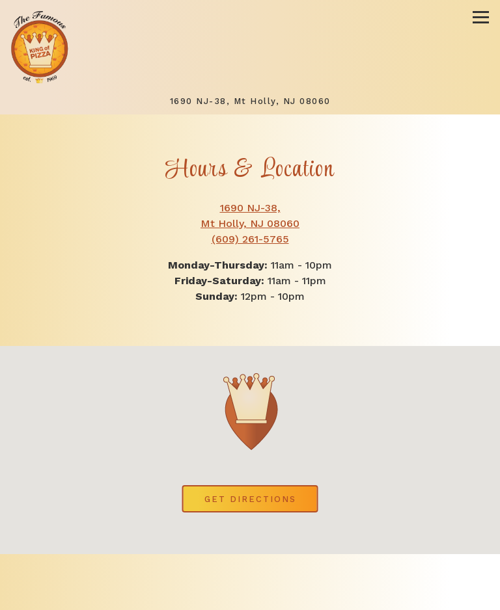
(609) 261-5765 (250, 239)
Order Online (312, 595)
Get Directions (261, 498)
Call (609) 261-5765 (250, 568)
